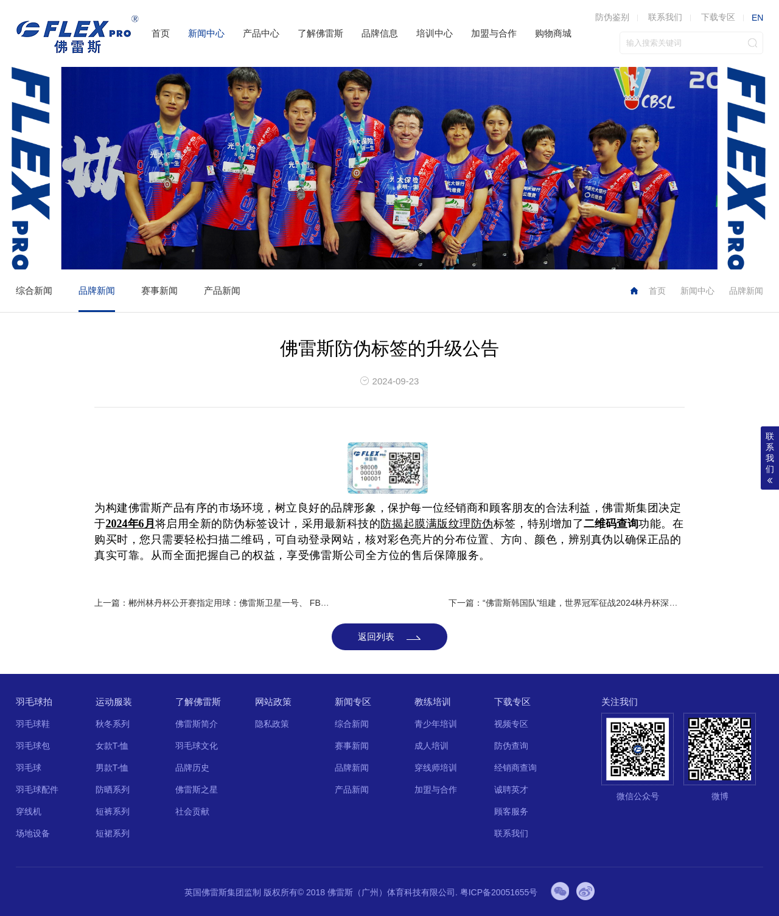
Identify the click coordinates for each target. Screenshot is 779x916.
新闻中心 (206, 33)
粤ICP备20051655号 (499, 892)
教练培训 (432, 701)
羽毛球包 (33, 746)
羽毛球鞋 (33, 724)
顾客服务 (511, 811)
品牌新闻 (97, 290)
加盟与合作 (494, 33)
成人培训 (431, 746)
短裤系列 (113, 811)
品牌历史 (192, 767)
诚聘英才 (511, 789)
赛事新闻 (159, 290)
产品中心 (261, 33)
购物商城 (553, 33)
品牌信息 (380, 33)
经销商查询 (515, 767)
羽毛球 (28, 767)
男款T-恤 (112, 767)
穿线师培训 (435, 767)
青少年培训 (435, 724)
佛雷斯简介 (196, 724)
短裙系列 (113, 833)
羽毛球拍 (34, 701)
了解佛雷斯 (320, 33)
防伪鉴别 (612, 17)
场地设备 (33, 833)
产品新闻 (222, 290)
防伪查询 (511, 746)
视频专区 (511, 724)
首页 (161, 33)
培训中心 (434, 33)
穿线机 (28, 811)
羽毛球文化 (196, 746)
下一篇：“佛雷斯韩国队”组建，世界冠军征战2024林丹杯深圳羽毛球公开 (584, 603)
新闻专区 (353, 701)
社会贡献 (192, 811)
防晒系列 (113, 789)
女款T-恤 (112, 746)
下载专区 (718, 17)
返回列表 (376, 636)
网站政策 (273, 701)
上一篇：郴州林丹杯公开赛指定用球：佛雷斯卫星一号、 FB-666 (216, 603)
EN (757, 18)
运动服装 (114, 701)
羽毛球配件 (37, 789)
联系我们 (665, 17)
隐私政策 (272, 724)
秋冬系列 (113, 724)
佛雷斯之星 (196, 789)
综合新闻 (34, 290)
